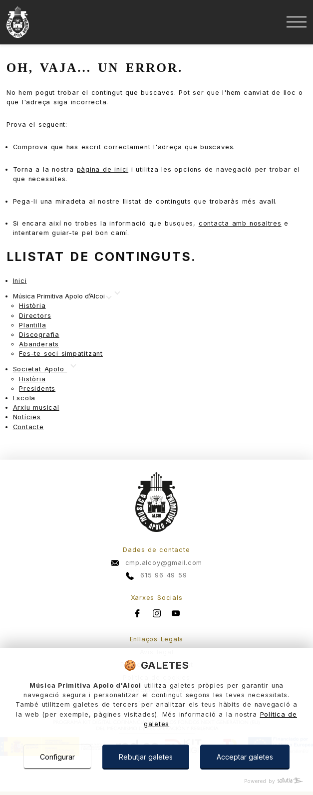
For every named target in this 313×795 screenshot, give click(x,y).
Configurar (57, 757)
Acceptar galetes (245, 757)
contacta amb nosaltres (240, 223)
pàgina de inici (103, 169)
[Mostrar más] (62, 296)
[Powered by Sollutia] (156, 781)
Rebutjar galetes (146, 757)
